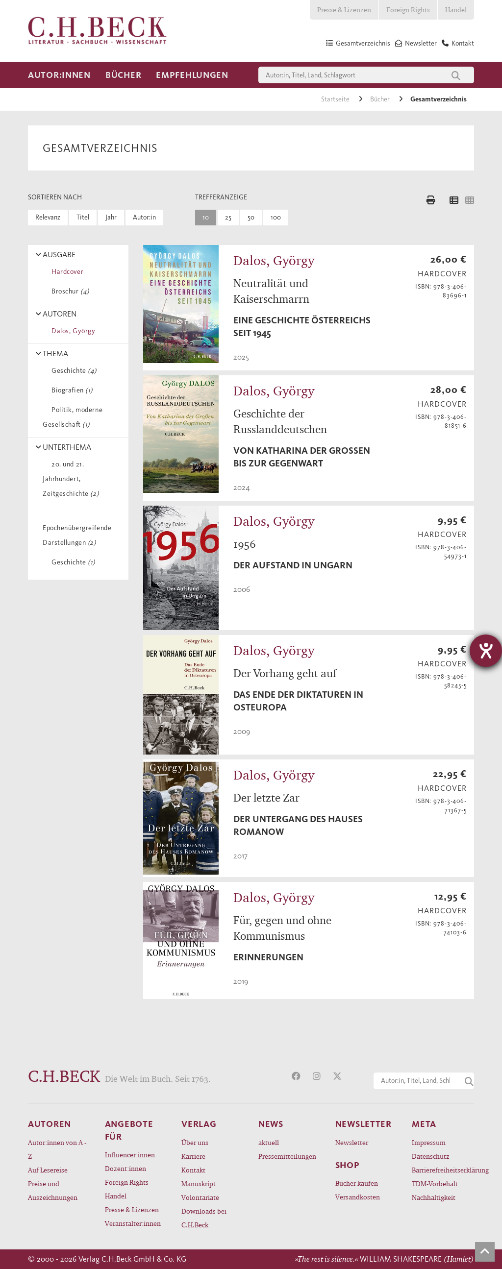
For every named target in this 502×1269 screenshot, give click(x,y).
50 (251, 217)
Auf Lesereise (48, 1170)
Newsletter (351, 1142)
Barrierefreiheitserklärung (443, 1170)
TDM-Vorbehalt (435, 1183)
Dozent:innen (125, 1168)
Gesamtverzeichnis (438, 99)
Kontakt (193, 1170)
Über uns (194, 1142)
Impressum (429, 1142)
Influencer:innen (130, 1154)
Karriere (193, 1156)
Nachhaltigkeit (433, 1197)
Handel (456, 9)
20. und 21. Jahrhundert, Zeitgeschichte (71, 479)
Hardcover (65, 272)
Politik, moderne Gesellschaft (72, 417)
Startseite (336, 99)
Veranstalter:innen (133, 1223)
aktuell (268, 1142)
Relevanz (47, 217)
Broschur (68, 291)
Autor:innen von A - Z (57, 1149)
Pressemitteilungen (287, 1156)
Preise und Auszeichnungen (52, 1190)
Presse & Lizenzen (344, 9)
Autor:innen (59, 75)
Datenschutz (431, 1156)
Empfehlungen (192, 75)
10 (205, 217)
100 (276, 217)
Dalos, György (71, 331)
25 (228, 217)
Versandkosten (357, 1197)
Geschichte (72, 370)
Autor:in (144, 217)
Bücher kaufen (356, 1183)
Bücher (123, 75)
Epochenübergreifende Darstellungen (77, 528)
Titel (82, 217)
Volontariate (200, 1197)
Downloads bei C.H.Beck (203, 1218)
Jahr (111, 217)
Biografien (70, 390)
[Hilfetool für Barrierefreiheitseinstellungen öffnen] (486, 650)
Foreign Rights (408, 9)
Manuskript (198, 1183)
